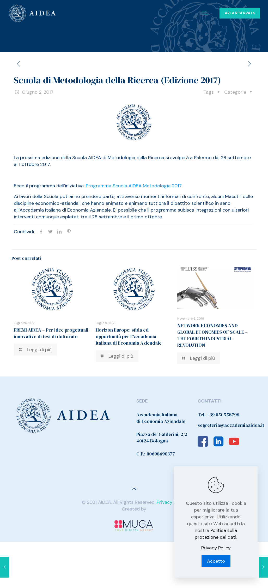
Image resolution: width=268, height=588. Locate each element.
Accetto (216, 561)
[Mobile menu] (204, 13)
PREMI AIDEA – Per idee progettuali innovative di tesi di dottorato (51, 333)
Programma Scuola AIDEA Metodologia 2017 (134, 186)
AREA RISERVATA (240, 13)
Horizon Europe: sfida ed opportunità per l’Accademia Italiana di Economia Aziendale (129, 336)
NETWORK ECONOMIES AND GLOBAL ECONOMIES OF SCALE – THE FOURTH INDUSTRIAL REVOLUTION (212, 335)
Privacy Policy (171, 502)
